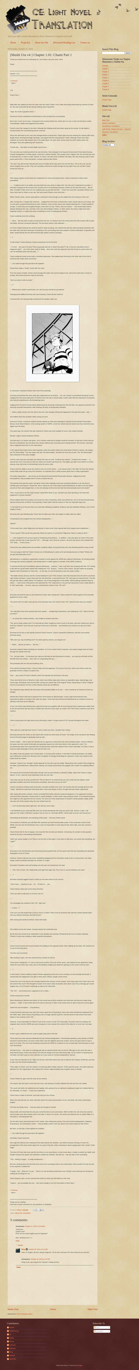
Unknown (12, 1345)
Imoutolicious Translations (110, 126)
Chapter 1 (105, 69)
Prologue (105, 66)
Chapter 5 (105, 80)
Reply (18, 1241)
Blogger (79, 1365)
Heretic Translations (109, 123)
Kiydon (11, 1338)
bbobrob (12, 1355)
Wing (23, 1249)
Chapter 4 (105, 78)
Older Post (93, 1309)
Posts (97, 1327)
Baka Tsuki (105, 120)
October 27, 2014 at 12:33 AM (35, 1226)
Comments (98, 1331)
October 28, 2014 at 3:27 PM (40, 1259)
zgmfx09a (12, 1359)
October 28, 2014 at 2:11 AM (38, 1249)
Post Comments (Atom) (24, 1314)
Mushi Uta (18, 1213)
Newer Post (13, 1309)
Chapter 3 (105, 75)
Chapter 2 (105, 72)
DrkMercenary (14, 1331)
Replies (20, 1245)
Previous (14, 81)
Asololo (11, 1327)
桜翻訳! (104, 135)
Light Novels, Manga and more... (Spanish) (116, 129)
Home (13, 42)
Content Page (106, 100)
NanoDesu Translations (110, 132)
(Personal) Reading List (64, 42)
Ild (10, 1334)
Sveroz (11, 1341)
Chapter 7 (105, 86)
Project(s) (25, 42)
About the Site (41, 42)
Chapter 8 (105, 89)
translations (27, 1213)
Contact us (85, 42)
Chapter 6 (105, 83)
